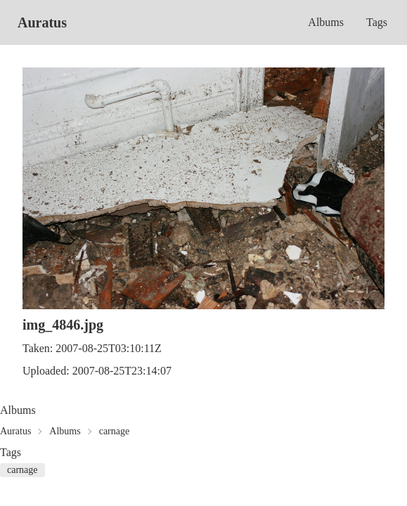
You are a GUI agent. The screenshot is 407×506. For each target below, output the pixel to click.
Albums (326, 22)
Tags (376, 22)
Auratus (42, 22)
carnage (114, 431)
